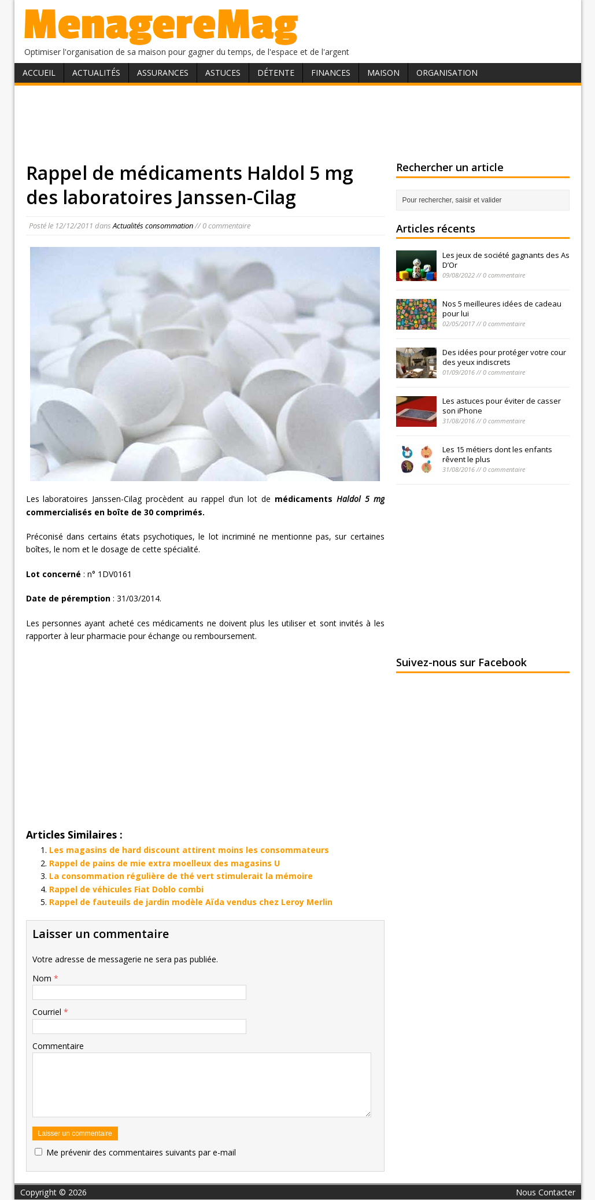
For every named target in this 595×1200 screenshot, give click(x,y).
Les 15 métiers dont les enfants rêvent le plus (497, 454)
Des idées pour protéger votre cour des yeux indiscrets (504, 357)
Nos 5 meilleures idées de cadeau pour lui (501, 308)
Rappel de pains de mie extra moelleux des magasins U (164, 863)
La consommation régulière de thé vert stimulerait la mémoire (181, 875)
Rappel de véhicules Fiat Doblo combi (126, 889)
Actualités (96, 72)
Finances (330, 72)
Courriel (48, 1011)
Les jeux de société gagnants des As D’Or (506, 260)
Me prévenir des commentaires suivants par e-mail (141, 1152)
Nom (43, 978)
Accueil (39, 72)
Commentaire (58, 1045)
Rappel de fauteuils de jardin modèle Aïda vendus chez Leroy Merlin (190, 901)
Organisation (447, 72)
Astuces (223, 72)
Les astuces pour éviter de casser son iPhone (501, 406)
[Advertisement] (297, 123)
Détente (275, 72)
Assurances (163, 72)
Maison (383, 72)
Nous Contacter (545, 1192)
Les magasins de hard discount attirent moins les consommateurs (189, 849)
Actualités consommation (153, 225)
